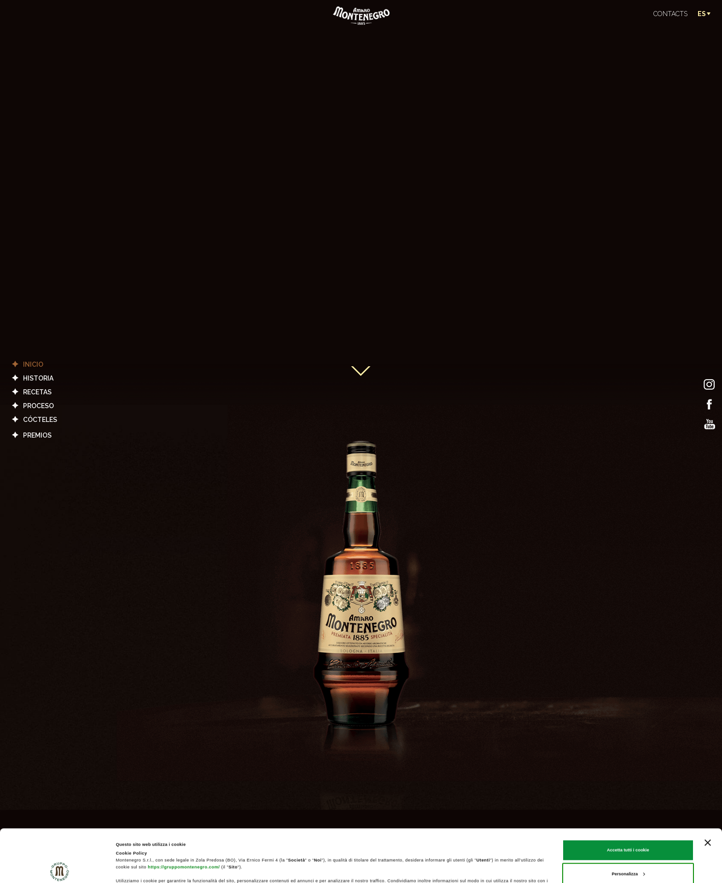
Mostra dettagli (131, 868)
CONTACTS (670, 13)
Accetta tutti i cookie (628, 800)
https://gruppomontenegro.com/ (184, 817)
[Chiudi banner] (708, 793)
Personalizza (628, 824)
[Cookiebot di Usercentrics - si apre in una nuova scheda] (59, 867)
